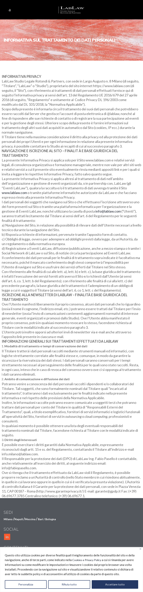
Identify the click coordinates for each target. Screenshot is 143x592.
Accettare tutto (115, 584)
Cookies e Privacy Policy (86, 560)
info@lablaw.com (108, 211)
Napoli (18, 519)
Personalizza (25, 584)
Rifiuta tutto (69, 584)
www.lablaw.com (14, 192)
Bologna (50, 519)
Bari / (41, 519)
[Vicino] (140, 549)
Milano (8, 519)
